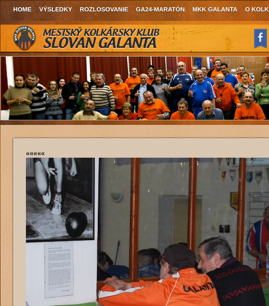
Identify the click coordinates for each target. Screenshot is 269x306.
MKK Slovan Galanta (86, 38)
